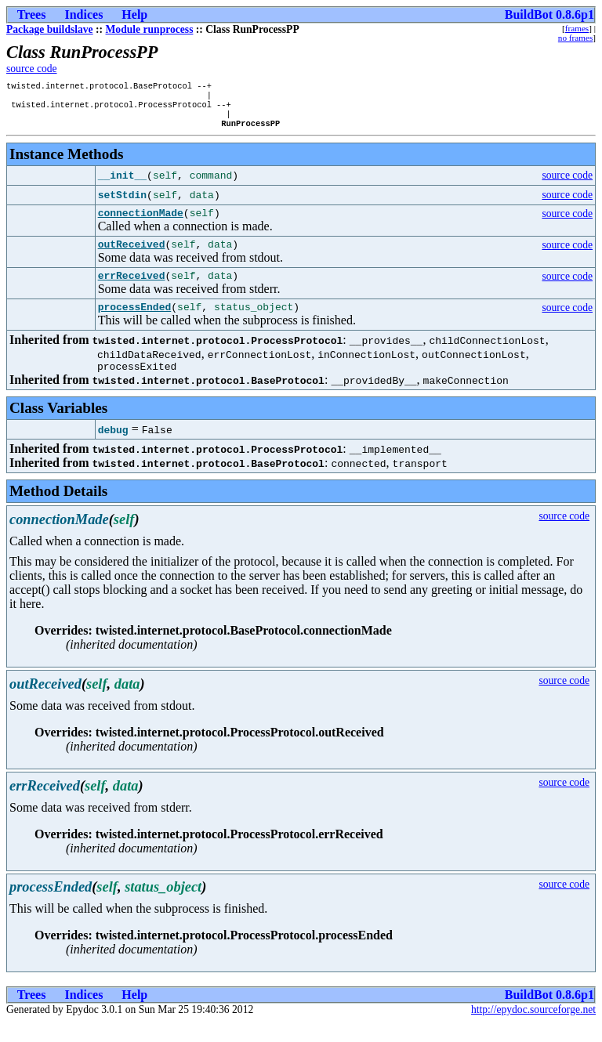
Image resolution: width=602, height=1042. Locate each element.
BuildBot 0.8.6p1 (549, 14)
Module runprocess (150, 29)
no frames (575, 37)
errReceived (131, 290)
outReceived (131, 256)
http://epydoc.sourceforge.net (533, 1029)
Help (134, 14)
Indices (83, 14)
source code (31, 68)
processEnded (135, 324)
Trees (31, 14)
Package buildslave (49, 29)
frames (577, 28)
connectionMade (140, 222)
